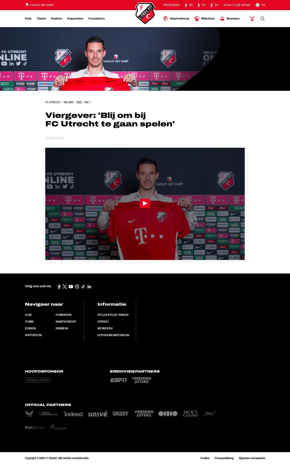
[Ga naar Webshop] (204, 18)
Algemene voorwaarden (252, 458)
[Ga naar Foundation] (96, 18)
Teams (29, 321)
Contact (103, 321)
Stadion (30, 328)
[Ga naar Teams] (41, 18)
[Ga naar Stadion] (56, 18)
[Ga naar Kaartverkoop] (176, 18)
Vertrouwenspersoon (113, 335)
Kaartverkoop (66, 321)
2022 (79, 102)
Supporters (33, 335)
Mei (87, 102)
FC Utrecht (52, 102)
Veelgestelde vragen (113, 315)
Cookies (204, 458)
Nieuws (68, 102)
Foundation (63, 315)
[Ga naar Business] (230, 18)
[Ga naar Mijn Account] (252, 18)
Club (28, 315)
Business (62, 328)
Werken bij (105, 328)
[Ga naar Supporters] (75, 18)
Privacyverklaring (224, 458)
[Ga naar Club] (28, 18)
